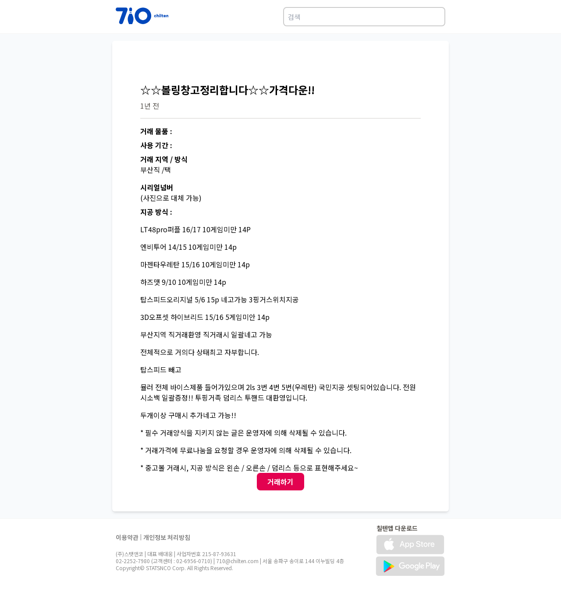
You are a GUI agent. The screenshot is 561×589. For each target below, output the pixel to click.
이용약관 (127, 537)
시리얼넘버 (156, 187)
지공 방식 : (156, 211)
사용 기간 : (156, 145)
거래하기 (280, 481)
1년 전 (149, 105)
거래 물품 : (156, 131)
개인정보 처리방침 (166, 537)
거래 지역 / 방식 (164, 159)
